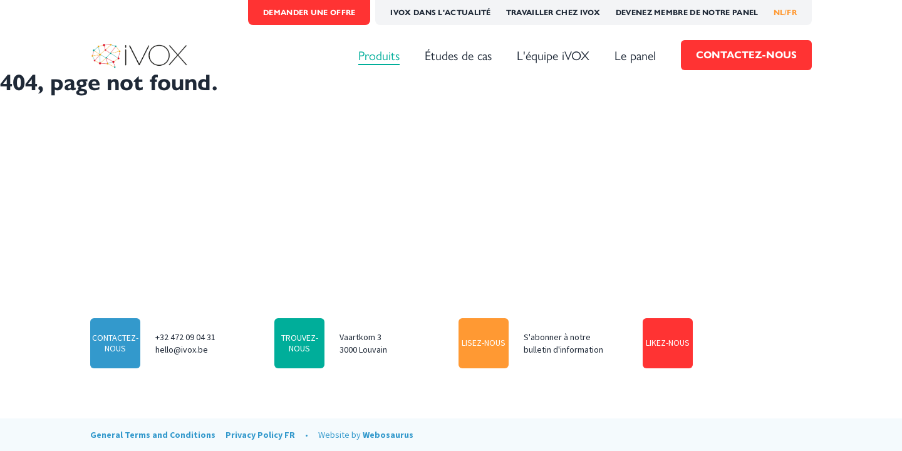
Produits (379, 55)
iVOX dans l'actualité (440, 12)
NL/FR (785, 12)
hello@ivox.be (181, 349)
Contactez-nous (746, 55)
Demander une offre (309, 12)
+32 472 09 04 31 (185, 337)
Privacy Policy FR (260, 434)
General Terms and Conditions (152, 434)
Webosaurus (388, 434)
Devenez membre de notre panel (687, 12)
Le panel (635, 55)
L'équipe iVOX (553, 55)
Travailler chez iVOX (553, 12)
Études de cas (458, 55)
